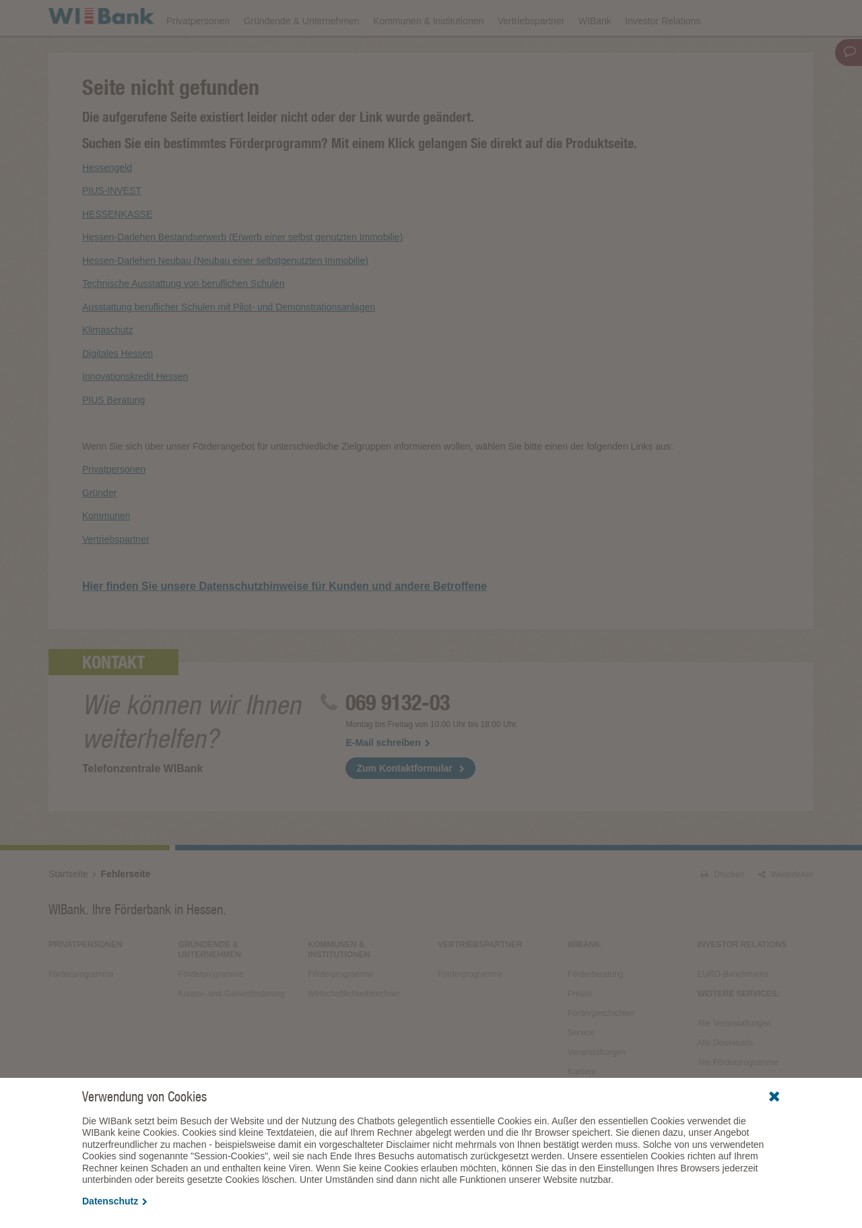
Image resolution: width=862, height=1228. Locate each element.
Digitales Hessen (117, 390)
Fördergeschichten (601, 1051)
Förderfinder (677, 17)
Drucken (722, 912)
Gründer (99, 529)
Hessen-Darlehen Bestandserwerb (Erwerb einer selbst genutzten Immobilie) (242, 274)
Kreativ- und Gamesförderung (231, 1031)
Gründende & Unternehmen (302, 55)
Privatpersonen (198, 55)
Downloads (515, 17)
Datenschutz (114, 1201)
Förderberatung (596, 1012)
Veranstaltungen (438, 17)
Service (581, 1070)
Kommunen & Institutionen (428, 55)
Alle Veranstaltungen (734, 1061)
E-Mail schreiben (387, 780)
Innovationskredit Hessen (135, 414)
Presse (580, 1031)
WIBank (594, 55)
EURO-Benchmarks (732, 1012)
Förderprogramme (595, 17)
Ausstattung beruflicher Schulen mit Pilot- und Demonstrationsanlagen (228, 344)
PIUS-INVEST (111, 228)
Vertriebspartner (531, 55)
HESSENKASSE (117, 251)
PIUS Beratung (113, 437)
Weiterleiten (786, 912)
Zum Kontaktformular (404, 805)
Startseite (68, 911)
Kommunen (106, 553)
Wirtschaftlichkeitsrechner (354, 1031)
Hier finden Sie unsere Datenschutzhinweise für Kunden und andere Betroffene (284, 623)
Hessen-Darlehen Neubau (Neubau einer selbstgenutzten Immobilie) (225, 297)
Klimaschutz (107, 367)
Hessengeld (107, 204)
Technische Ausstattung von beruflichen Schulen (183, 321)
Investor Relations (662, 55)
